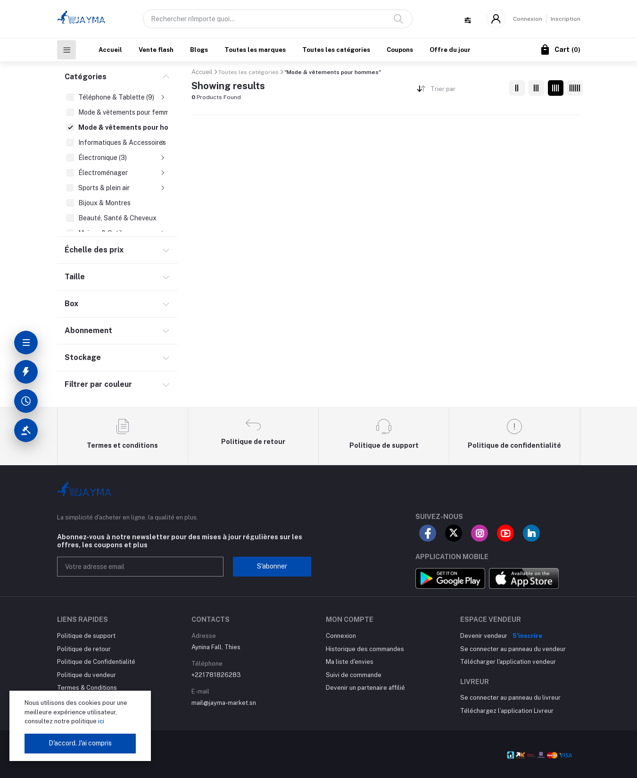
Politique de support (86, 635)
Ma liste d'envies (349, 661)
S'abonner (272, 566)
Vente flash (156, 49)
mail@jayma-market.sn (223, 702)
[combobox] (466, 91)
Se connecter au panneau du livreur (510, 697)
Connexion (527, 19)
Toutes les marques (255, 49)
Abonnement (88, 330)
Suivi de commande (353, 674)
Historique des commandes (365, 649)
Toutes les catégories (336, 49)
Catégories (86, 76)
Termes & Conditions (87, 687)
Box (71, 303)
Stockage (83, 357)
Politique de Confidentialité (96, 661)
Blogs (199, 49)
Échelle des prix (94, 249)
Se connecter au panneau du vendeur (513, 649)
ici (100, 721)
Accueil (110, 49)
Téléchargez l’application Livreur (507, 710)
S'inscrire (527, 635)
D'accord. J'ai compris (80, 743)
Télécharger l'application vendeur (508, 661)
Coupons (400, 49)
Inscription (565, 19)
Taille (75, 276)
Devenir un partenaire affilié (365, 687)
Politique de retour (84, 649)
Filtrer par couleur (98, 384)
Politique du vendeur (86, 674)
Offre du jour (450, 49)
